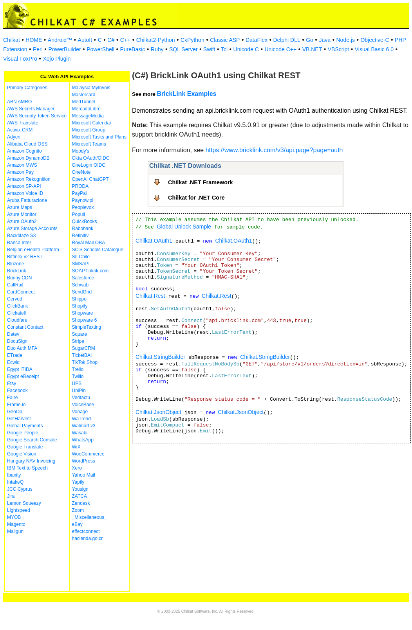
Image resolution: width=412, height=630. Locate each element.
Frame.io (16, 404)
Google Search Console (32, 440)
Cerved (14, 299)
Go (309, 40)
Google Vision (21, 454)
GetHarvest (19, 418)
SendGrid (82, 292)
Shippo (79, 299)
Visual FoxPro (20, 59)
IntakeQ (15, 482)
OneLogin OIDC (88, 165)
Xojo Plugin (56, 59)
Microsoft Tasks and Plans (99, 137)
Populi (78, 214)
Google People (22, 433)
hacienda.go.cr (87, 538)
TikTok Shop (85, 362)
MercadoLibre (86, 109)
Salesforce (83, 278)
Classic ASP (225, 40)
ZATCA (79, 496)
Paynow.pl (83, 200)
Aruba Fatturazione (27, 200)
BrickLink (16, 271)
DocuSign (17, 341)
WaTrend (81, 418)
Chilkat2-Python (155, 40)
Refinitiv (80, 235)
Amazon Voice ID (25, 193)
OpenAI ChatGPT (90, 179)
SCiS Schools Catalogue (97, 249)
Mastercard (84, 94)
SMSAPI (81, 263)
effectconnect (86, 531)
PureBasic (132, 49)
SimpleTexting (86, 327)
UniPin (79, 390)
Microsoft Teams (89, 144)
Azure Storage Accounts (32, 228)
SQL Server (183, 49)
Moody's (80, 151)
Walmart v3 (84, 425)
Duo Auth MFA (22, 348)
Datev (13, 334)
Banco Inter (19, 242)
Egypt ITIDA (20, 369)
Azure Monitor (21, 214)
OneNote (81, 172)
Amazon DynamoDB (28, 158)
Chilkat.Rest (150, 296)
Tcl (224, 49)
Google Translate (25, 447)
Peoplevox (83, 207)
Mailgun (15, 531)
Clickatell (16, 313)
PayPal (79, 193)
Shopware (82, 313)
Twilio (78, 376)
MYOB (14, 517)
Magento (16, 524)
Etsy (11, 383)
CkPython (192, 40)
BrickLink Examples (186, 93)
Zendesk (81, 503)
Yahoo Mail (83, 475)
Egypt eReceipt (23, 376)
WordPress (83, 461)
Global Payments (25, 425)
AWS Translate (22, 123)
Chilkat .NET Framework (200, 182)
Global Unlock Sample (184, 226)
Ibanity (14, 475)
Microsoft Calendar (92, 123)
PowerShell (100, 49)
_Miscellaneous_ (89, 517)
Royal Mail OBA (88, 242)
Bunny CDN (19, 278)
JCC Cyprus (20, 489)
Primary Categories (27, 87)
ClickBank (17, 306)
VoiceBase (83, 404)
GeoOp (14, 411)
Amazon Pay (20, 172)
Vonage (80, 411)
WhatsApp (83, 440)
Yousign (80, 489)
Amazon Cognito (24, 151)
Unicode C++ (280, 49)
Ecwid (13, 362)
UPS (77, 383)
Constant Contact (25, 327)
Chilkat (11, 40)
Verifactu (81, 397)
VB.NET (312, 49)
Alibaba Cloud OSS (27, 144)
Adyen (13, 137)
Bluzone (15, 263)
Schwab (80, 285)
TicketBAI (82, 355)
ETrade (14, 355)
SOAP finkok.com (90, 271)
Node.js (345, 40)
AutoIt (85, 40)
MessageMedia (88, 116)
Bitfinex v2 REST (25, 256)
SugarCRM (83, 348)
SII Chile (81, 256)
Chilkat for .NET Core (196, 197)
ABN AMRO (19, 101)
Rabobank (83, 228)
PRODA (80, 186)
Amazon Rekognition (29, 179)
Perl (38, 49)
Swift (209, 49)
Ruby (157, 49)
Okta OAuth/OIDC (91, 158)
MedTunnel (84, 101)
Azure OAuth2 (21, 221)
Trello (78, 369)
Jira (10, 496)
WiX (76, 447)
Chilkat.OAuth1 (154, 241)
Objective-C (374, 40)
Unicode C (246, 49)
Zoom (78, 510)
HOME (33, 40)
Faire (12, 397)
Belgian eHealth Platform (33, 249)
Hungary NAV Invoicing (31, 461)
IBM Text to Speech (27, 468)
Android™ (60, 40)
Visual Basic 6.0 (374, 49)
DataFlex (256, 40)
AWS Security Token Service (37, 116)
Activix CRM (20, 130)
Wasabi (80, 433)
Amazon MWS (22, 165)
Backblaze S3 (21, 235)
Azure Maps (19, 207)
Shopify (80, 306)
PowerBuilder (64, 49)
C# (110, 40)
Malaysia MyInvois (91, 87)
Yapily (78, 482)
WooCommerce (88, 454)
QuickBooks (84, 221)
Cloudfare (17, 320)
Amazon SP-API (24, 186)
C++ (125, 40)
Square (79, 334)
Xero (77, 468)
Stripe (78, 341)
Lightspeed (18, 510)
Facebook (17, 390)
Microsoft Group (88, 130)
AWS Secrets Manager (31, 109)
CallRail (15, 285)
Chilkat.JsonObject (158, 412)
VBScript (338, 49)
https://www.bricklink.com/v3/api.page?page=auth (274, 150)
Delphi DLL (286, 40)
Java (325, 40)
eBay (77, 524)
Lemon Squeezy (24, 503)
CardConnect (21, 292)
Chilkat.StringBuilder (160, 357)
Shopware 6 (84, 320)
